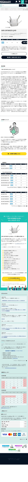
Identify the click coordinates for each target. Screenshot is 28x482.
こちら (9, 142)
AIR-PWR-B (3, 165)
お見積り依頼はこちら (14, 153)
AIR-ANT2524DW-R (5, 168)
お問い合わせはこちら (5, 407)
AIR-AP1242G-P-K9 (5, 177)
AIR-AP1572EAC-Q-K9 (5, 182)
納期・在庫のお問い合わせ (14, 57)
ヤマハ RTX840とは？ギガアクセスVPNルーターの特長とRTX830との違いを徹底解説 (14, 336)
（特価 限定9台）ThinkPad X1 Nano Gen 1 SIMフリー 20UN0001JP (13, 300)
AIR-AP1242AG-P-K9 (5, 175)
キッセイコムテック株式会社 (15, 459)
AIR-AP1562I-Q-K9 (5, 180)
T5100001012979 (15, 358)
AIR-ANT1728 (4, 194)
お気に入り (14, 53)
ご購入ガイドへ (22, 439)
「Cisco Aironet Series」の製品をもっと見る (16, 187)
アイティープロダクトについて (19, 360)
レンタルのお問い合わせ (14, 278)
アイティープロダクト (17, 458)
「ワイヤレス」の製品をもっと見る (18, 206)
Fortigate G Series (5, 306)
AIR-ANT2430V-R (4, 203)
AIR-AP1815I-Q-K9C (5, 185)
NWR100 (3, 318)
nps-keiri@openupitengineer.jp (10, 367)
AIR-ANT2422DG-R (5, 196)
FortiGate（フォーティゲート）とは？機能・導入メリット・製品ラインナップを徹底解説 (14, 310)
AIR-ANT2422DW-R (5, 198)
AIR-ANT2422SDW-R (5, 201)
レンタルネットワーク (19, 243)
